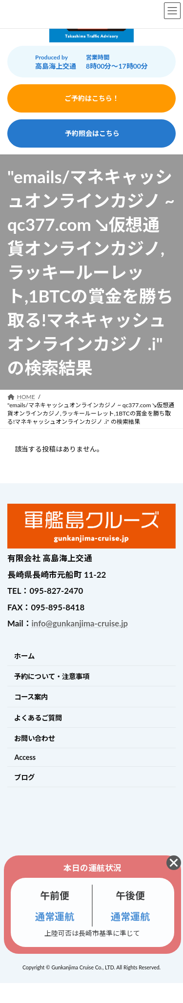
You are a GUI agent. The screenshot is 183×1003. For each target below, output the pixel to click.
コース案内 (31, 697)
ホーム (24, 656)
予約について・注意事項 (51, 676)
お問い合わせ (34, 738)
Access (25, 757)
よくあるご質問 (38, 718)
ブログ (24, 777)
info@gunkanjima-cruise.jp (80, 623)
